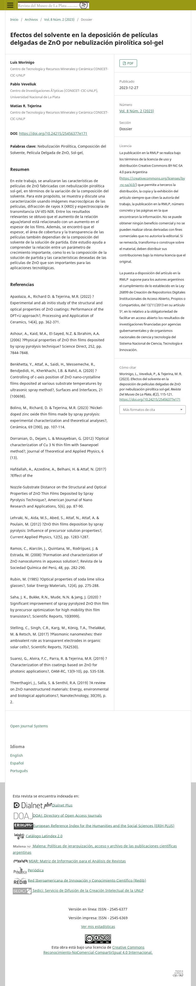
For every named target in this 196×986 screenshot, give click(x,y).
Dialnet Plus (62, 805)
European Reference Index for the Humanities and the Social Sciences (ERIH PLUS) (103, 825)
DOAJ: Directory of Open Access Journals (67, 815)
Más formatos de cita (139, 409)
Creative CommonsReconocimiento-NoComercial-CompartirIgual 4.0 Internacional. (98, 950)
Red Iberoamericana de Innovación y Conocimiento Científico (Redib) (87, 880)
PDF (130, 63)
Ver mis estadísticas (98, 926)
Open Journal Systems (29, 726)
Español (17, 763)
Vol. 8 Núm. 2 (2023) (59, 19)
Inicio (14, 19)
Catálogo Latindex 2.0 (44, 835)
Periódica (36, 870)
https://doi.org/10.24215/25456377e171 (53, 133)
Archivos (31, 19)
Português (19, 770)
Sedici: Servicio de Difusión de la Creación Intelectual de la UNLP (78, 890)
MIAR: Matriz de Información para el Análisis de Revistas (77, 861)
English (16, 755)
